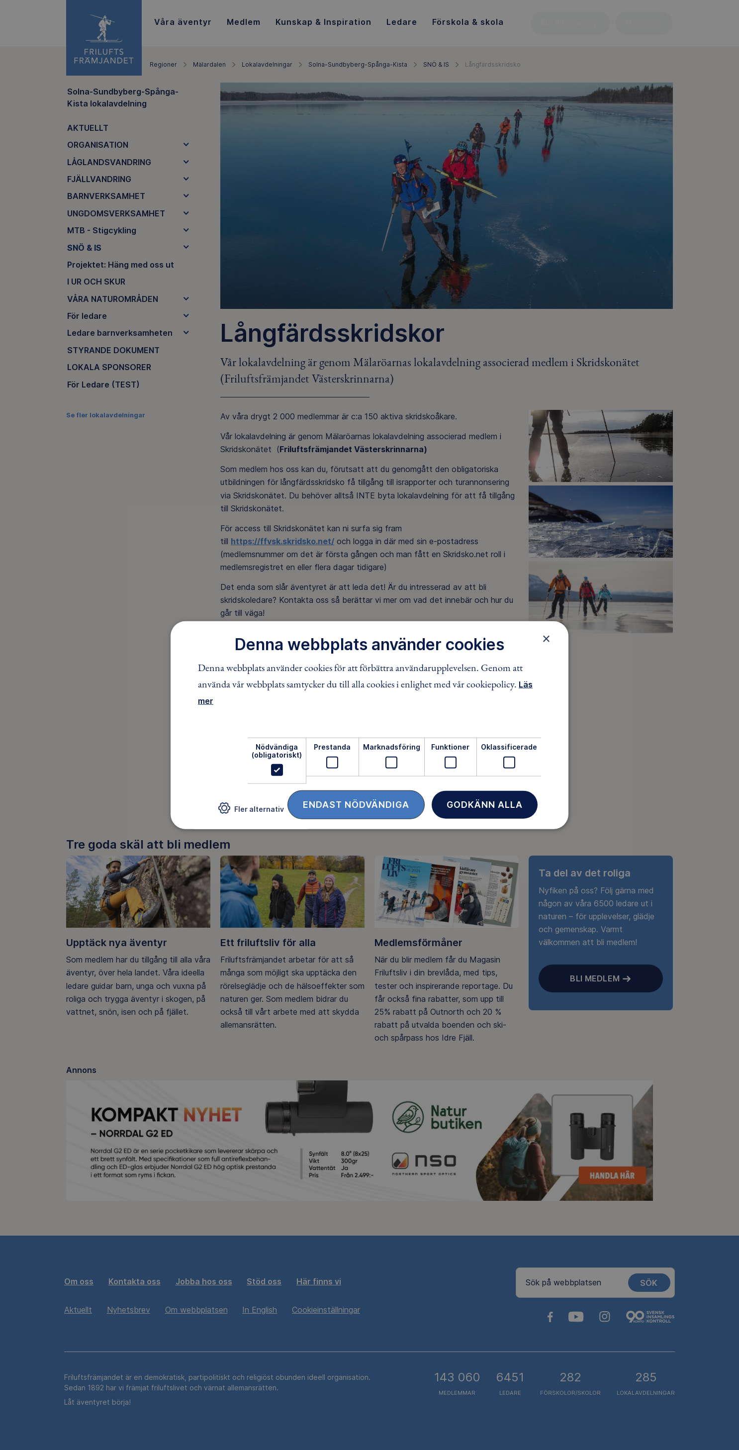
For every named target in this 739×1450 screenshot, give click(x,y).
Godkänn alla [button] (485, 804)
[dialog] (369, 725)
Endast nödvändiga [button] (356, 804)
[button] (251, 812)
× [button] (546, 638)
